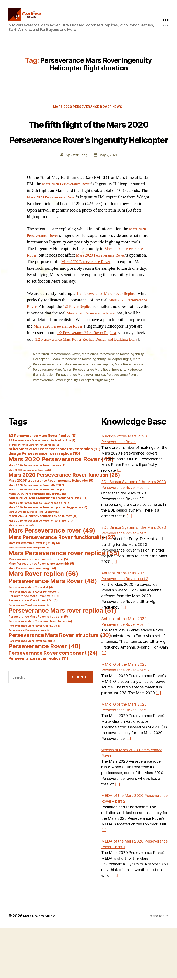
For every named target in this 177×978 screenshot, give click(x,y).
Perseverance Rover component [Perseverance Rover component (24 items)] (53, 703)
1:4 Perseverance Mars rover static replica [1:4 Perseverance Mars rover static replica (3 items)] (33, 495)
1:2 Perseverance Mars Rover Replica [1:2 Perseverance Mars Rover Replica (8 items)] (42, 486)
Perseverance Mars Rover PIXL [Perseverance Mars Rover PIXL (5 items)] (32, 650)
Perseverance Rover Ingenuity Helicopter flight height (75, 430)
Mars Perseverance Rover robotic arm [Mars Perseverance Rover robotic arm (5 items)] (38, 609)
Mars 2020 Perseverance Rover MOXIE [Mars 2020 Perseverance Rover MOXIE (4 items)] (36, 539)
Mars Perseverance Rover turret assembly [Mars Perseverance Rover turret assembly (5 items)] (41, 614)
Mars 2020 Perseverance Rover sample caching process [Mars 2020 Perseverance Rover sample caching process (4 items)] (47, 557)
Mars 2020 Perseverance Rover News (88, 114)
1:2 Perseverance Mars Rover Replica (109, 338)
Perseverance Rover (125, 425)
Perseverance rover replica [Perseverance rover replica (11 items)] (38, 708)
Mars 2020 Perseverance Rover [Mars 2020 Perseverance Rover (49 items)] (61, 509)
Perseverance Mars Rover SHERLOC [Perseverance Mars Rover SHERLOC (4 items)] (34, 675)
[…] (119, 520)
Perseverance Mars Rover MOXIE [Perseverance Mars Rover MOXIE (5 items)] (34, 646)
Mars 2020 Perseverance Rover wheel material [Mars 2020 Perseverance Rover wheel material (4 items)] (41, 570)
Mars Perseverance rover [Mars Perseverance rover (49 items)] (51, 580)
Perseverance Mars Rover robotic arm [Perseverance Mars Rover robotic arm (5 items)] (38, 667)
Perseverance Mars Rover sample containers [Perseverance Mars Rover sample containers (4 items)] (40, 671)
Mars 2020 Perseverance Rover (70, 222)
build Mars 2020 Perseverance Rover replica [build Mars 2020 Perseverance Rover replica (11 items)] (54, 499)
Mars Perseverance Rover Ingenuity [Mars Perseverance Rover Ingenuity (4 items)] (34, 593)
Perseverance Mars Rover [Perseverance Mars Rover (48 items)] (52, 631)
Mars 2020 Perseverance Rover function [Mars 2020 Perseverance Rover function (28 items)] (64, 525)
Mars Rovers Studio (41, 966)
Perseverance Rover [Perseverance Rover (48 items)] (44, 696)
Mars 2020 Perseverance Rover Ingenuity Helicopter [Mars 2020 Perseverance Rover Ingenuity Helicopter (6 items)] (50, 531)
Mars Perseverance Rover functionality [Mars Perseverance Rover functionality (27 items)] (62, 587)
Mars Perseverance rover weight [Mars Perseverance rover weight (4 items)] (32, 618)
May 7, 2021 (108, 193)
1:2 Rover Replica (105, 351)
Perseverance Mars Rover (53, 420)
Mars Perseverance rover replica (91, 415)
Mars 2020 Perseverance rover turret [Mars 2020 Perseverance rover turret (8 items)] (42, 566)
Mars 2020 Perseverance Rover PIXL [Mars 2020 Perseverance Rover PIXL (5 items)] (37, 544)
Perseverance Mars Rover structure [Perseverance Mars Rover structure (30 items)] (59, 685)
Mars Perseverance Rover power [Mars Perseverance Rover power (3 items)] (28, 598)
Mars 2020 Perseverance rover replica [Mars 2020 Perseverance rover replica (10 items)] (48, 548)
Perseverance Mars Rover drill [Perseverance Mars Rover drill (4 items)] (30, 637)
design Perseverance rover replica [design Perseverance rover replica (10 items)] (44, 503)
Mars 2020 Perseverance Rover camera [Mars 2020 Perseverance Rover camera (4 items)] (36, 515)
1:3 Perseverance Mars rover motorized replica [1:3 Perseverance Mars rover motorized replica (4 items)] (41, 490)
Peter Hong (78, 193)
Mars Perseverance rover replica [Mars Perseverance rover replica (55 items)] (63, 603)
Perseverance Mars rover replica (81, 425)
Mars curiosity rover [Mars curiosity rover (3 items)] (21, 575)
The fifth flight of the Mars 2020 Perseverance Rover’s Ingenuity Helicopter (88, 153)
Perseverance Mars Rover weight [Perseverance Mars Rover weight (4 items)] (32, 691)
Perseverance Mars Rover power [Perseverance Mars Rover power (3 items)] (28, 655)
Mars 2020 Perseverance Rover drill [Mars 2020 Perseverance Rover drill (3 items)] (30, 520)
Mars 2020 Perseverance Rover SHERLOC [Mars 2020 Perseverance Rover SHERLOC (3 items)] (33, 562)
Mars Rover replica (132, 415)
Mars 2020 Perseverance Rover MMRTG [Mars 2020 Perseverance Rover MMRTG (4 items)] (37, 535)
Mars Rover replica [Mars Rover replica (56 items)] (43, 624)
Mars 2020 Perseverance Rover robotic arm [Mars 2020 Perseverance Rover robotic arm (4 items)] (39, 553)
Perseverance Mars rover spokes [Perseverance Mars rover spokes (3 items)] (29, 680)
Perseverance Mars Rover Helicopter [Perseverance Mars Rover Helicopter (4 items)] (35, 641)
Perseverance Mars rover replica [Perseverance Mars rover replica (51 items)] (62, 660)
